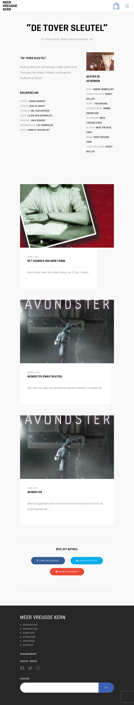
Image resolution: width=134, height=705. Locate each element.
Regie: (89, 89)
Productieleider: (95, 93)
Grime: (89, 137)
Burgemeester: (28, 125)
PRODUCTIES (30, 628)
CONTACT (28, 645)
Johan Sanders (37, 101)
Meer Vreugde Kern (10, 6)
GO (106, 687)
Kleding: (90, 127)
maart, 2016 (33, 372)
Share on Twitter (88, 560)
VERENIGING (30, 624)
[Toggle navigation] (127, 6)
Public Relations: (95, 146)
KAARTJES (29, 632)
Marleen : (25, 120)
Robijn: (24, 129)
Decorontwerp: (94, 108)
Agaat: (23, 115)
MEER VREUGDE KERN (43, 617)
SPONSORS (29, 636)
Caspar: (24, 101)
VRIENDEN (29, 640)
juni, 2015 (32, 487)
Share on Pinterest (68, 571)
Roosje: (24, 105)
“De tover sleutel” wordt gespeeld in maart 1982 (67, 39)
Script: (90, 103)
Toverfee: (25, 110)
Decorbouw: (92, 117)
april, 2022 (33, 256)
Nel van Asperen (40, 110)
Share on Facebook (49, 560)
